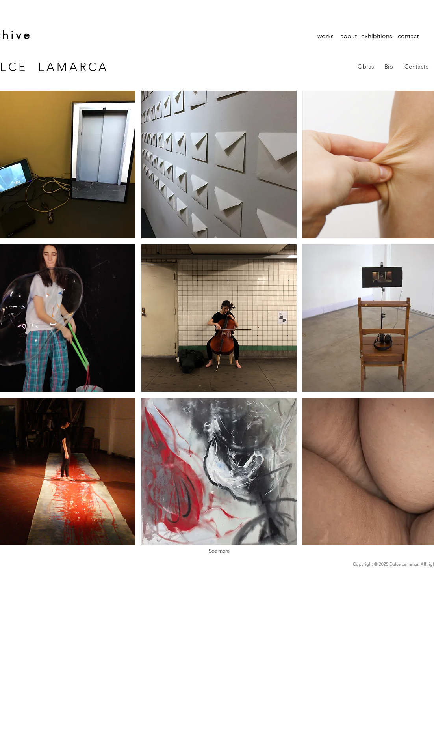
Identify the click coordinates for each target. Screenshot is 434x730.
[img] (219, 164)
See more (219, 551)
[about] (348, 36)
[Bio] (388, 67)
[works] (325, 36)
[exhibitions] (376, 36)
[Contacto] (416, 67)
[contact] (408, 36)
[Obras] (366, 67)
